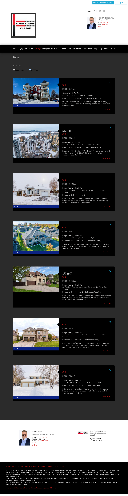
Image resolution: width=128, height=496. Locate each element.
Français (113, 49)
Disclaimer (41, 466)
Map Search (103, 49)
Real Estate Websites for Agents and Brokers (42, 488)
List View (34, 70)
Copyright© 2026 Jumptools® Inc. (16, 488)
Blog (95, 49)
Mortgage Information (50, 49)
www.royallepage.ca (14, 466)
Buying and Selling (25, 49)
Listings (38, 49)
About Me (77, 49)
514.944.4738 (104, 22)
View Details (107, 109)
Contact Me (87, 49)
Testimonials (66, 49)
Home (14, 49)
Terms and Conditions (55, 466)
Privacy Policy (30, 466)
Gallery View (19, 70)
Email (99, 26)
